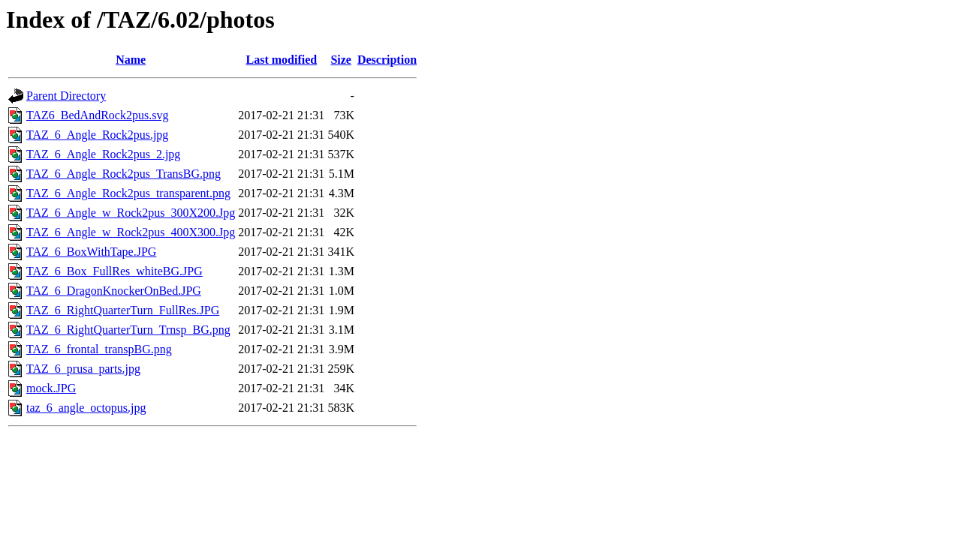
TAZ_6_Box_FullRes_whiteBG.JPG (114, 271)
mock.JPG (51, 388)
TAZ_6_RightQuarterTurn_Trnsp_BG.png (128, 329)
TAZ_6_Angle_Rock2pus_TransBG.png (123, 173)
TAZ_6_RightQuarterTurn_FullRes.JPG (122, 310)
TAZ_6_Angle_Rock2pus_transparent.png (128, 193)
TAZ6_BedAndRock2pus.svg (97, 115)
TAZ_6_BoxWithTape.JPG (91, 251)
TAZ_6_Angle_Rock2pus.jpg (97, 134)
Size (340, 59)
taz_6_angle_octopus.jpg (86, 407)
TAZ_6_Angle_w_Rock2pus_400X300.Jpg (130, 232)
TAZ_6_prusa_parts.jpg (83, 368)
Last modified (281, 59)
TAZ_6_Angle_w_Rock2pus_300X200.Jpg (130, 212)
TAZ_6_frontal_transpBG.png (99, 349)
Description (387, 59)
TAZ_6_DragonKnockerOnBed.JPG (113, 290)
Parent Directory (66, 95)
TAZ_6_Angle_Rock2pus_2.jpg (103, 154)
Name (131, 59)
